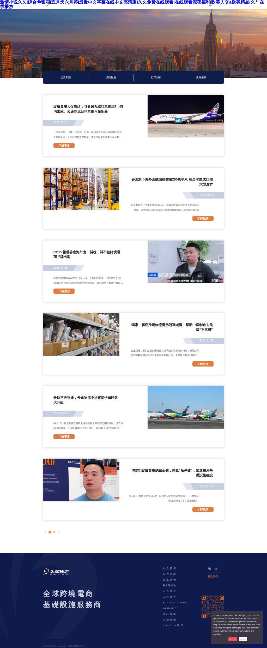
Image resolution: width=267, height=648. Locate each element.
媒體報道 (111, 77)
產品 (105, 5)
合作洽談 (170, 574)
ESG (141, 5)
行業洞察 (156, 77)
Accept (232, 639)
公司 (172, 5)
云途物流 (170, 591)
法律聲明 (170, 620)
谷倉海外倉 (170, 585)
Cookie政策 (173, 625)
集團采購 (201, 77)
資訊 (156, 5)
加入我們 (170, 568)
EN (217, 5)
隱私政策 (170, 614)
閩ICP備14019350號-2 (76, 646)
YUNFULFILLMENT (175, 602)
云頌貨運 (170, 597)
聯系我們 (170, 579)
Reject (243, 639)
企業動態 (65, 77)
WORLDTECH (172, 608)
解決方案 (123, 5)
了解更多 (64, 145)
